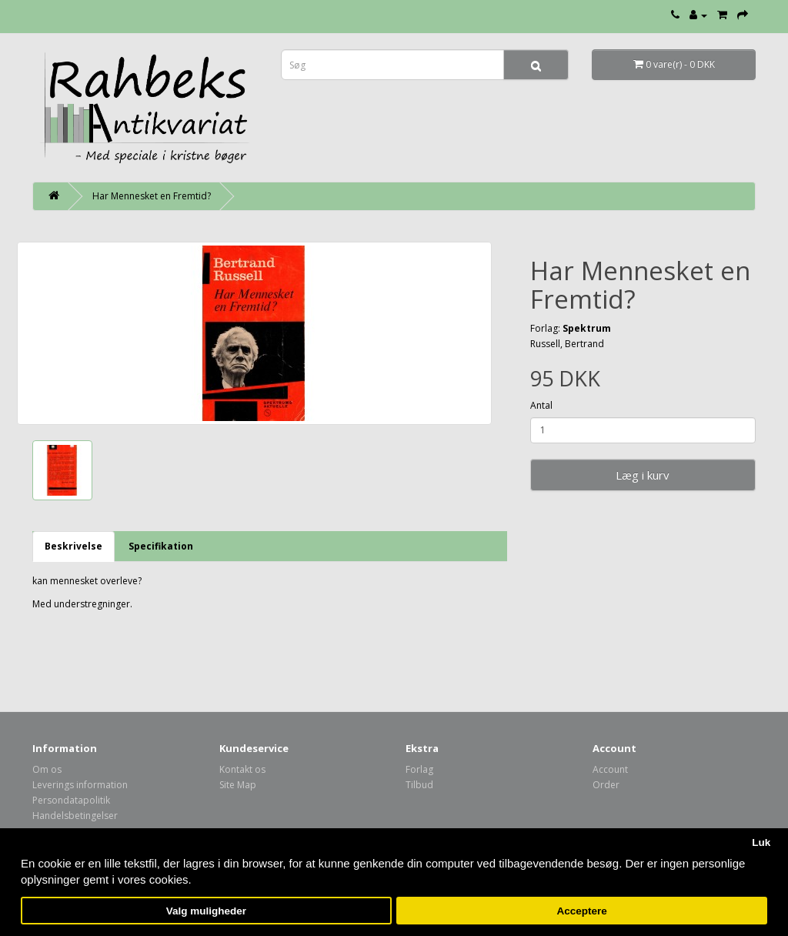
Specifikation (161, 546)
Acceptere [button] (582, 911)
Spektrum (587, 328)
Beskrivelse (73, 546)
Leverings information (80, 784)
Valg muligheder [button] (206, 911)
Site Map (237, 784)
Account (610, 769)
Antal (541, 405)
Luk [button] (761, 842)
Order (606, 784)
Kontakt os (242, 769)
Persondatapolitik (71, 800)
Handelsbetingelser (75, 815)
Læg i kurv (642, 475)
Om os (47, 769)
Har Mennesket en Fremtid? (151, 195)
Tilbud (419, 784)
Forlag (419, 769)
